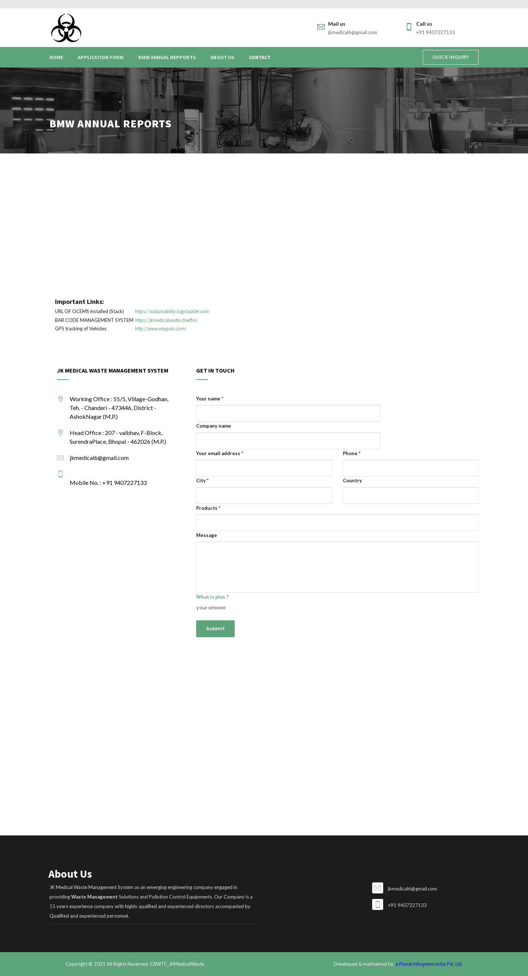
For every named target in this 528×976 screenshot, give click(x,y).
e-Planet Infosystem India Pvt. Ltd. (429, 964)
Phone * (351, 453)
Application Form (101, 57)
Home (56, 57)
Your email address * (219, 453)
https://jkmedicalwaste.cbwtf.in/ (166, 320)
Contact (260, 57)
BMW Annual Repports (167, 57)
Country (352, 480)
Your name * (209, 399)
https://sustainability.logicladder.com (172, 311)
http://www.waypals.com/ (161, 329)
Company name (213, 426)
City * (202, 480)
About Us (222, 57)
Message (206, 535)
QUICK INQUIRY (450, 57)
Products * (208, 508)
